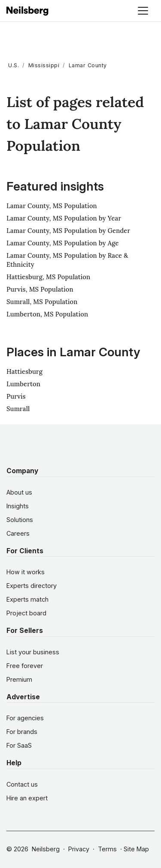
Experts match (27, 599)
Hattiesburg (24, 371)
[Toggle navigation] (143, 11)
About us (19, 492)
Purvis (16, 396)
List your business (32, 652)
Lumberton (23, 384)
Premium (19, 679)
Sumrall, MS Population (42, 302)
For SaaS (19, 745)
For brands (21, 731)
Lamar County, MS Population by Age (62, 243)
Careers (18, 533)
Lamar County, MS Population (51, 206)
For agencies (25, 718)
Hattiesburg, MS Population (48, 277)
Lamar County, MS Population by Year (63, 218)
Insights (17, 506)
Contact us (22, 784)
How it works (25, 572)
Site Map (136, 849)
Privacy (78, 849)
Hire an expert (27, 798)
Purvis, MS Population (39, 289)
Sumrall (18, 409)
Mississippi (44, 65)
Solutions (19, 519)
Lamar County (88, 65)
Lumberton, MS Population (47, 314)
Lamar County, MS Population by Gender (68, 231)
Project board (26, 613)
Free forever (24, 665)
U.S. (13, 65)
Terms (107, 849)
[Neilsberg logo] (27, 10)
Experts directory (31, 585)
